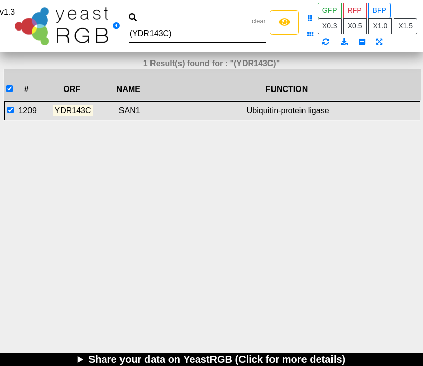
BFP (379, 10)
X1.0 (380, 26)
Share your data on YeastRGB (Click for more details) (216, 359)
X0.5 (355, 26)
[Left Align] (284, 22)
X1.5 (405, 26)
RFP (355, 10)
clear (259, 21)
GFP (329, 10)
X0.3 (329, 26)
